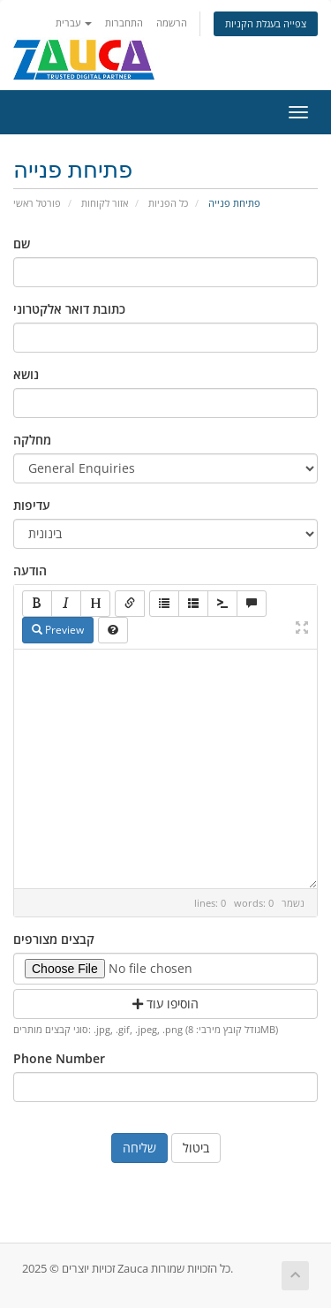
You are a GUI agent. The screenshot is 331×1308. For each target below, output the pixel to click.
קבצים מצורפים (53, 939)
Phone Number (59, 1058)
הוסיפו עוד (165, 1003)
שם (21, 243)
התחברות (124, 22)
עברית (74, 22)
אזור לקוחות (104, 202)
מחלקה (32, 439)
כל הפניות (168, 202)
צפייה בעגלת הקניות (265, 23)
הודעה (30, 570)
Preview (58, 629)
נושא (26, 374)
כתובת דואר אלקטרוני (69, 308)
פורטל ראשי (37, 202)
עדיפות (31, 505)
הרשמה (171, 22)
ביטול (196, 1147)
